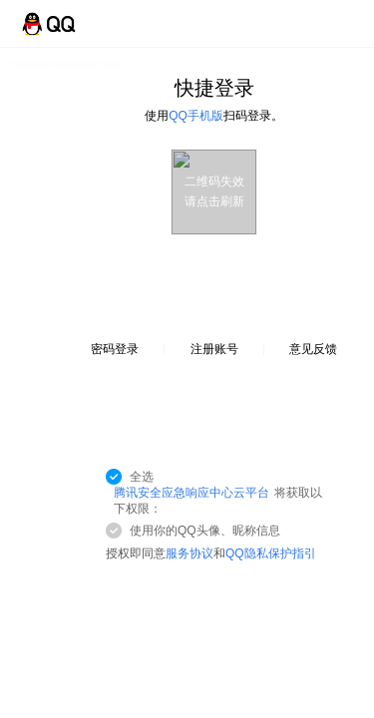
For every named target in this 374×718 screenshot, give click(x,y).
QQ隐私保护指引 (270, 553)
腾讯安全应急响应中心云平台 (191, 493)
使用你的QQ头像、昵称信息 (205, 531)
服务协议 (189, 553)
